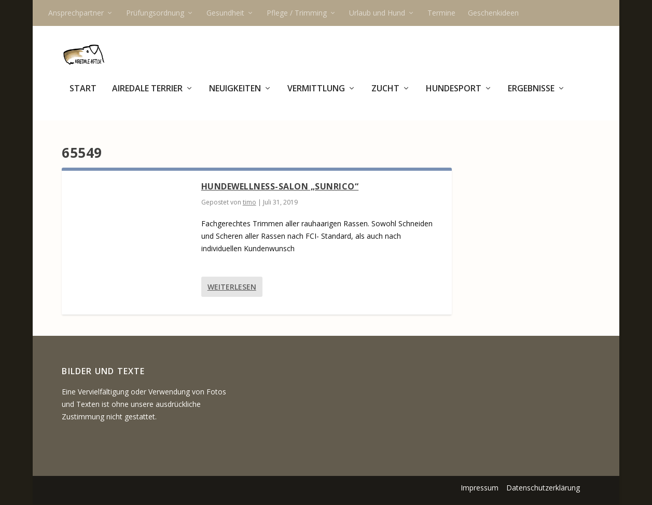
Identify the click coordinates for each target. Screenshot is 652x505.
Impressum (479, 489)
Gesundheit (225, 13)
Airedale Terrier (147, 95)
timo (249, 203)
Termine (441, 13)
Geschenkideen (493, 13)
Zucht (385, 95)
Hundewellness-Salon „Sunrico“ (280, 187)
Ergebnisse (531, 95)
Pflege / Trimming (297, 13)
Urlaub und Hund (377, 13)
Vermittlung (316, 95)
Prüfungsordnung (155, 13)
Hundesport (453, 95)
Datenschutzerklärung (543, 489)
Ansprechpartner (76, 13)
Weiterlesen (231, 288)
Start (83, 95)
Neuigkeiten (235, 95)
